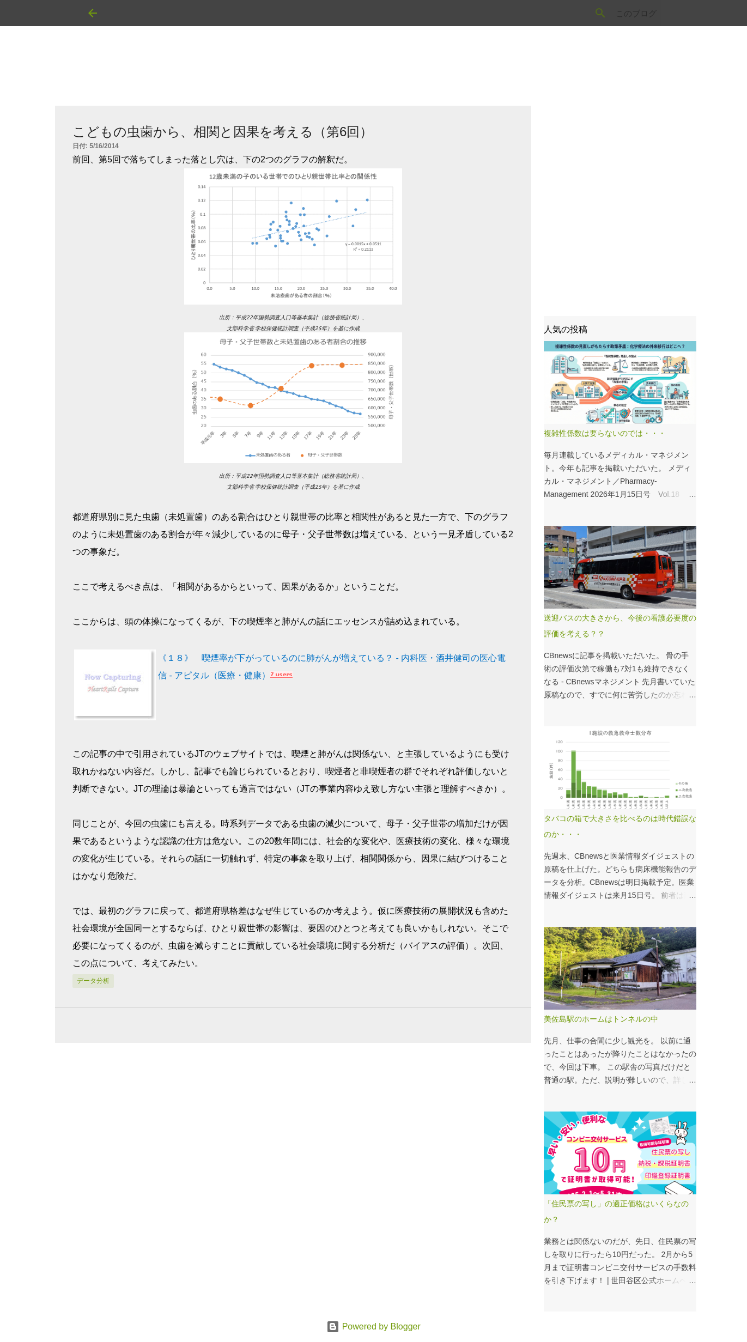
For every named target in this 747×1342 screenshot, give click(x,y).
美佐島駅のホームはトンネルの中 (601, 1019)
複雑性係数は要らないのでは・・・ (605, 433)
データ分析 (93, 981)
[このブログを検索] (603, 13)
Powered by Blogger (373, 1326)
